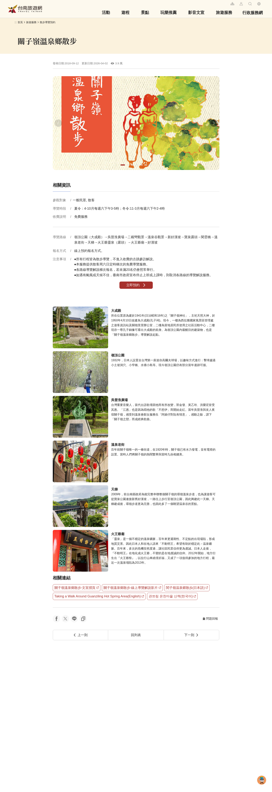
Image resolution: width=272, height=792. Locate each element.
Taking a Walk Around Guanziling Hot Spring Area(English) (99, 596)
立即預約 (136, 285)
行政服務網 (252, 12)
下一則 (191, 635)
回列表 (136, 635)
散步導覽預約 (47, 22)
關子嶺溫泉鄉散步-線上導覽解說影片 (132, 588)
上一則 (80, 635)
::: (226, 3)
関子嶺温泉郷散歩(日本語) (187, 588)
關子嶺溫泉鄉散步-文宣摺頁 (76, 588)
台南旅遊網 (25, 9)
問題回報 (210, 618)
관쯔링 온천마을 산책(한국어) (172, 596)
